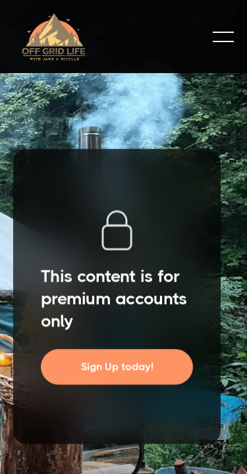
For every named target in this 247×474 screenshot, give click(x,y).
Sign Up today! (117, 367)
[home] (107, 36)
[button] (223, 37)
